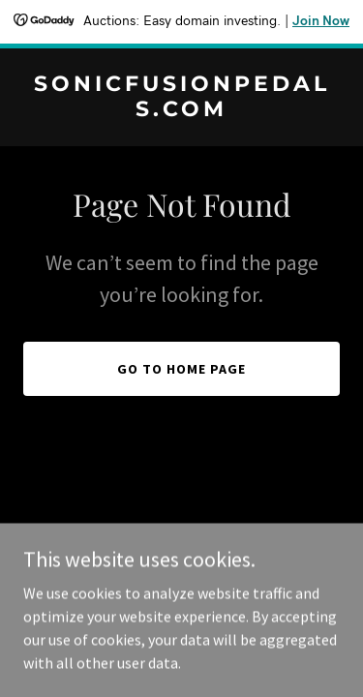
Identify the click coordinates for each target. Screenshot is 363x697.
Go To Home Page (181, 369)
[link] (181, 110)
